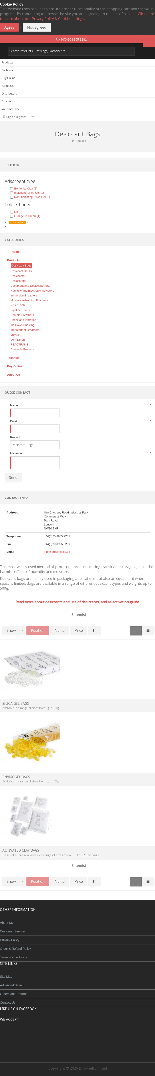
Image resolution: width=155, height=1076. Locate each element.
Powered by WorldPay (77, 1047)
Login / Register (14, 116)
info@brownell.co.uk (57, 551)
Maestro (83, 1035)
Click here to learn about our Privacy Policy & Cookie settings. (77, 16)
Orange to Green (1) (25, 216)
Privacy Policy (9, 940)
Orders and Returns (13, 994)
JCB (70, 1035)
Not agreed (36, 27)
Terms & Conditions (13, 957)
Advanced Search (12, 985)
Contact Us (7, 1002)
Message (80, 453)
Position (38, 630)
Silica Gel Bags (15, 703)
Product (15, 437)
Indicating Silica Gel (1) (27, 192)
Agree (9, 27)
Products (80, 140)
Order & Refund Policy (15, 948)
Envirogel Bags (16, 777)
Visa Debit (98, 1035)
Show (11, 630)
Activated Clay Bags (20, 850)
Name (80, 405)
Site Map (6, 976)
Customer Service (12, 931)
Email (80, 421)
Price (79, 630)
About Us (6, 922)
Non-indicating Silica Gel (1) (30, 197)
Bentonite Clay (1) (23, 188)
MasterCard (57, 1035)
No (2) (16, 211)
